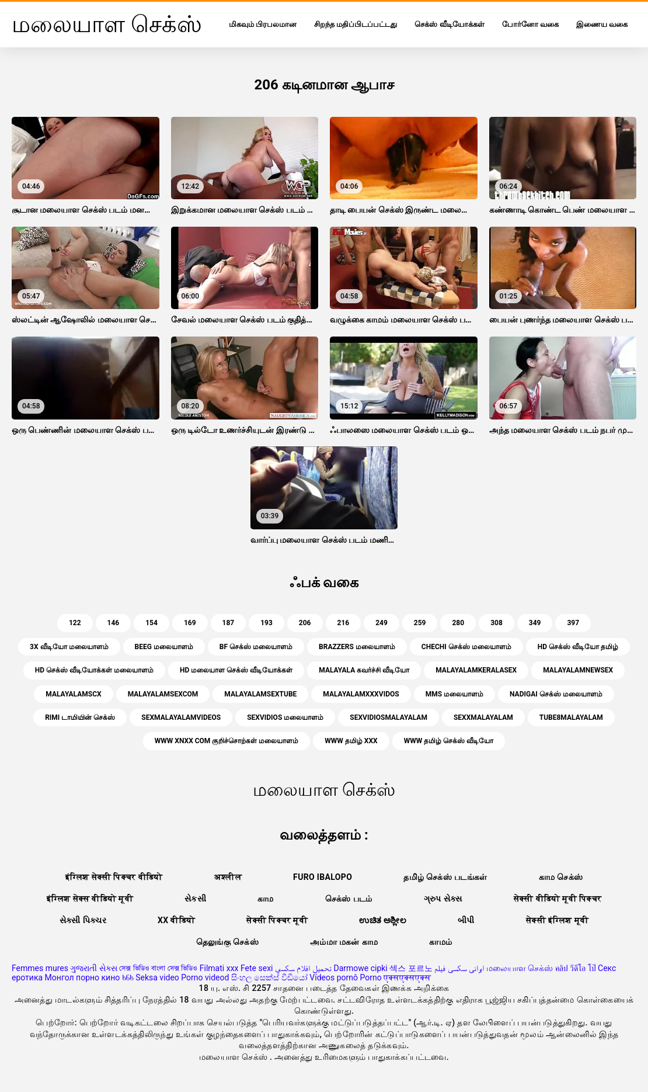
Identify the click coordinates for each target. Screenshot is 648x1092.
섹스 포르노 (410, 968)
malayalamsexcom (163, 694)
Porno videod (205, 977)
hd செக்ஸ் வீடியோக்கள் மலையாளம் (94, 670)
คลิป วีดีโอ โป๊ (575, 968)
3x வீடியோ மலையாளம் (69, 647)
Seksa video (157, 977)
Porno (370, 977)
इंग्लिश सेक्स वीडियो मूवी (90, 898)
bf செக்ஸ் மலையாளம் (256, 647)
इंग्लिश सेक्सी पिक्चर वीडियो (114, 877)
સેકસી (195, 898)
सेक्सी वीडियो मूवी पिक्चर (558, 898)
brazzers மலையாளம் (357, 647)
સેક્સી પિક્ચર (83, 920)
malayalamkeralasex (476, 670)
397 (573, 623)
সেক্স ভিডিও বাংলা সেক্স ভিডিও (158, 968)
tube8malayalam (571, 717)
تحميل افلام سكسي (303, 968)
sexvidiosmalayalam (388, 717)
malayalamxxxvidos (361, 694)
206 (305, 623)
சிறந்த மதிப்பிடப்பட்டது (355, 24)
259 (420, 623)
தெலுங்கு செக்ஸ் (227, 942)
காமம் (440, 942)
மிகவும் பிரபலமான (263, 24)
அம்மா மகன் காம (344, 942)
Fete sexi (257, 968)
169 (190, 623)
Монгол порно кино (82, 977)
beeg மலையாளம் (164, 647)
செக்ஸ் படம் (348, 898)
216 (343, 623)
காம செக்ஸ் (561, 877)
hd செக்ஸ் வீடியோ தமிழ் (578, 647)
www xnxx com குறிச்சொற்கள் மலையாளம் (226, 741)
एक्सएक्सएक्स (407, 977)
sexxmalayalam (483, 717)
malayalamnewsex (578, 670)
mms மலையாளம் (454, 694)
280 (458, 623)
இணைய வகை (602, 24)
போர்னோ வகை (530, 24)
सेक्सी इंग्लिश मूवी (557, 920)
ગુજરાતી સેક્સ (93, 968)
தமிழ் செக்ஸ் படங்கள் (445, 877)
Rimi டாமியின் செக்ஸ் (80, 717)
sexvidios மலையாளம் (285, 717)
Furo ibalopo (322, 877)
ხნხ (128, 977)
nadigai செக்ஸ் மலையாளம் (556, 694)
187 (228, 623)
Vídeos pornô (333, 977)
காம (265, 898)
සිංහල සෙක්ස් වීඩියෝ (269, 977)
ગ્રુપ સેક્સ (443, 898)
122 (75, 623)
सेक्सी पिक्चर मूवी (277, 920)
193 (266, 623)
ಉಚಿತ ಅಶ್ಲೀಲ (382, 920)
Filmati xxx (219, 968)
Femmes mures (40, 968)
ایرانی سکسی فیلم (459, 968)
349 (535, 623)
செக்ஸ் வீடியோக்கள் (449, 24)
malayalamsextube (260, 694)
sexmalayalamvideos (181, 717)
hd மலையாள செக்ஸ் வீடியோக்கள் (236, 670)
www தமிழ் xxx (351, 741)
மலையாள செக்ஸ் (519, 968)
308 (496, 623)
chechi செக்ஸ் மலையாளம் (466, 647)
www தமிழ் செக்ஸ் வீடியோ (448, 741)
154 (151, 623)
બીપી (466, 920)
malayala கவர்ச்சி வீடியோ (364, 670)
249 (381, 623)
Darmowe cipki (360, 968)
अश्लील (228, 877)
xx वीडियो (176, 920)
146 (113, 623)
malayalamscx (73, 694)
